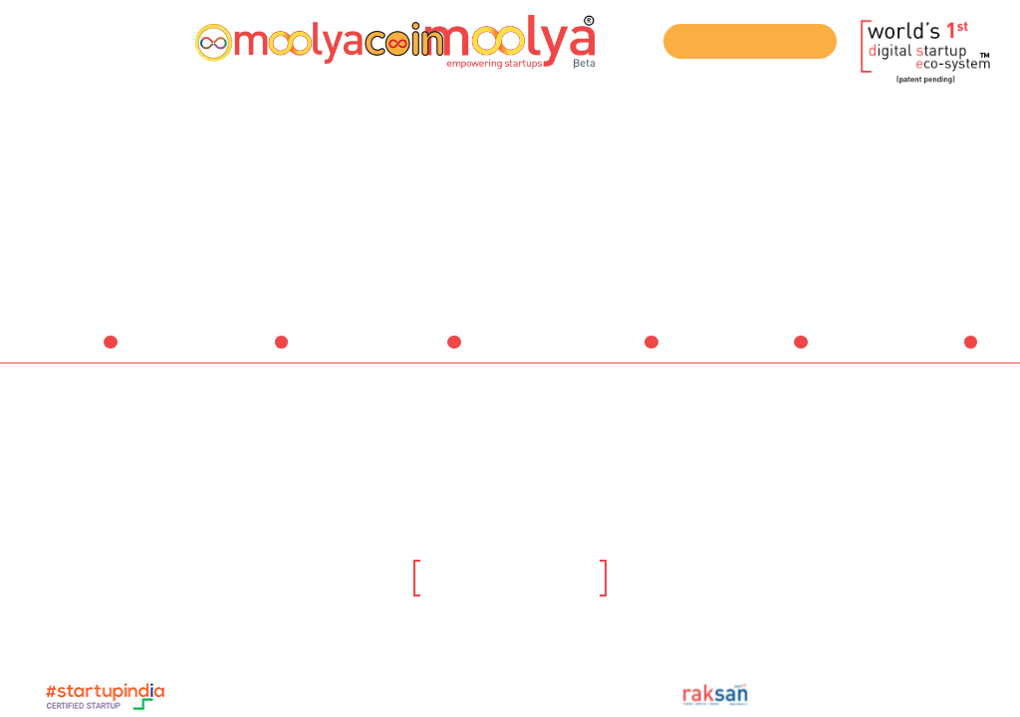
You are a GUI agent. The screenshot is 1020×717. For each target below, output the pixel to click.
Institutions (756, 352)
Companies (926, 352)
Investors (416, 352)
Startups (246, 352)
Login (146, 40)
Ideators (77, 352)
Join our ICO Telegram (750, 42)
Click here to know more (510, 580)
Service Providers (586, 352)
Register (68, 40)
